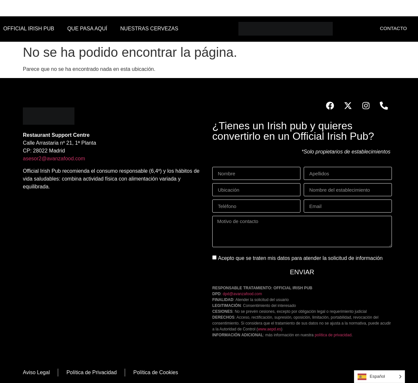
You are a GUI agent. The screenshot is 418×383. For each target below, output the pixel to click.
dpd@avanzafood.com (242, 294)
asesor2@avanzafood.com (54, 158)
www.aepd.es (269, 329)
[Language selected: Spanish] (379, 376)
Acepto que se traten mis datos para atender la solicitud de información (300, 258)
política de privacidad (333, 335)
